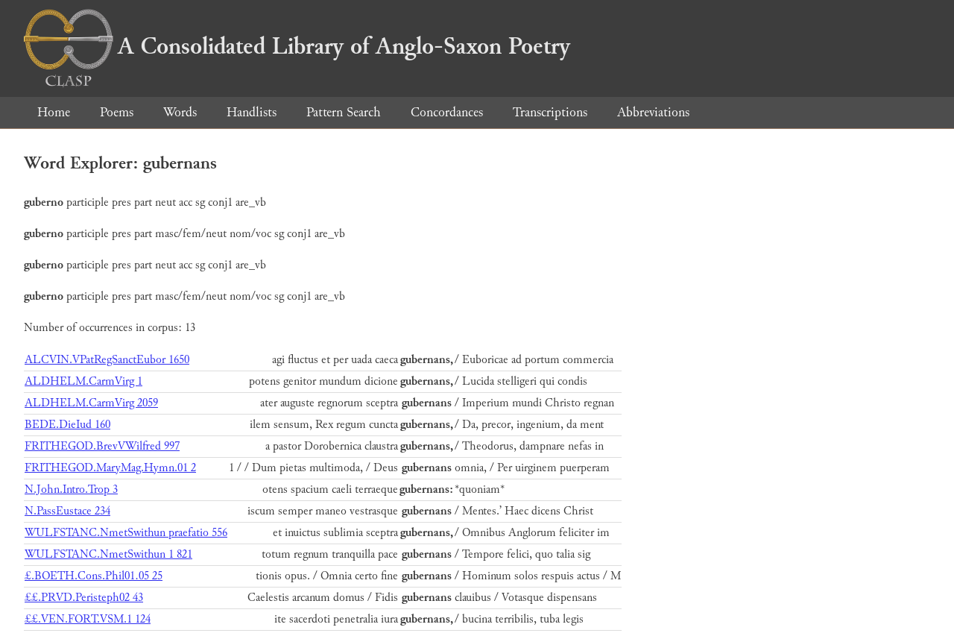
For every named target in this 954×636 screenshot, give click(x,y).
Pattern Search (343, 112)
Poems (116, 112)
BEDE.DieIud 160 (67, 424)
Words (180, 112)
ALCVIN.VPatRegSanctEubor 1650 (107, 359)
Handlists (252, 112)
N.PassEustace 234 (67, 511)
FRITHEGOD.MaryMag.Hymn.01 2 (110, 467)
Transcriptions (550, 112)
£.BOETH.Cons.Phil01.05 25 (93, 576)
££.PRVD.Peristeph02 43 (84, 597)
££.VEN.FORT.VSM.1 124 (88, 619)
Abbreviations (653, 112)
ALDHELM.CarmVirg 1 (83, 381)
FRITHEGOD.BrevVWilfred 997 (102, 446)
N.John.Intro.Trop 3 (71, 489)
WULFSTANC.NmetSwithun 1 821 (108, 554)
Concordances (447, 112)
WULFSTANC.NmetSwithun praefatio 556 (126, 532)
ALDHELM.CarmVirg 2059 (91, 403)
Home (53, 112)
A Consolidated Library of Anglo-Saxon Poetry (297, 46)
